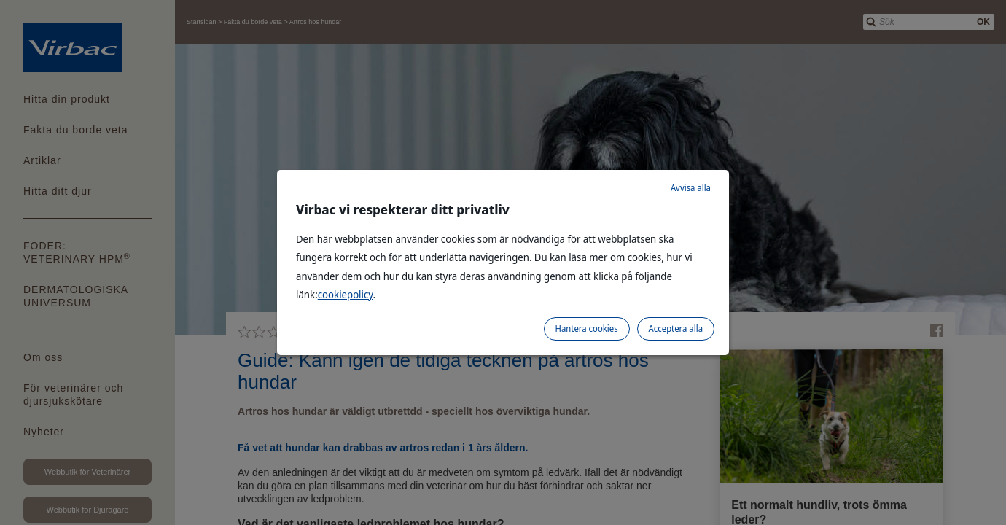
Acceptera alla (676, 328)
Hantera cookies (586, 328)
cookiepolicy (345, 294)
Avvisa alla (691, 188)
